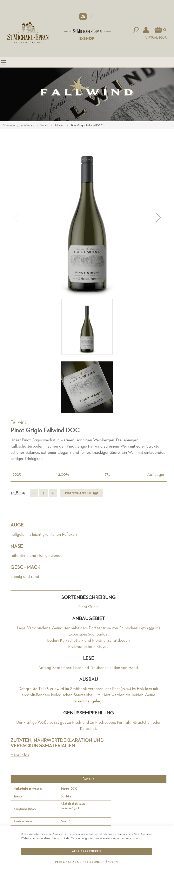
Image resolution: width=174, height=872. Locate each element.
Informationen (130, 838)
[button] (83, 16)
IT (91, 16)
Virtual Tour (156, 37)
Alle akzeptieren (86, 851)
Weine (44, 125)
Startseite (9, 125)
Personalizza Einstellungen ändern (86, 862)
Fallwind (59, 125)
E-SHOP (87, 39)
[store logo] (86, 31)
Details (88, 779)
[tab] (89, 779)
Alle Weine (28, 125)
